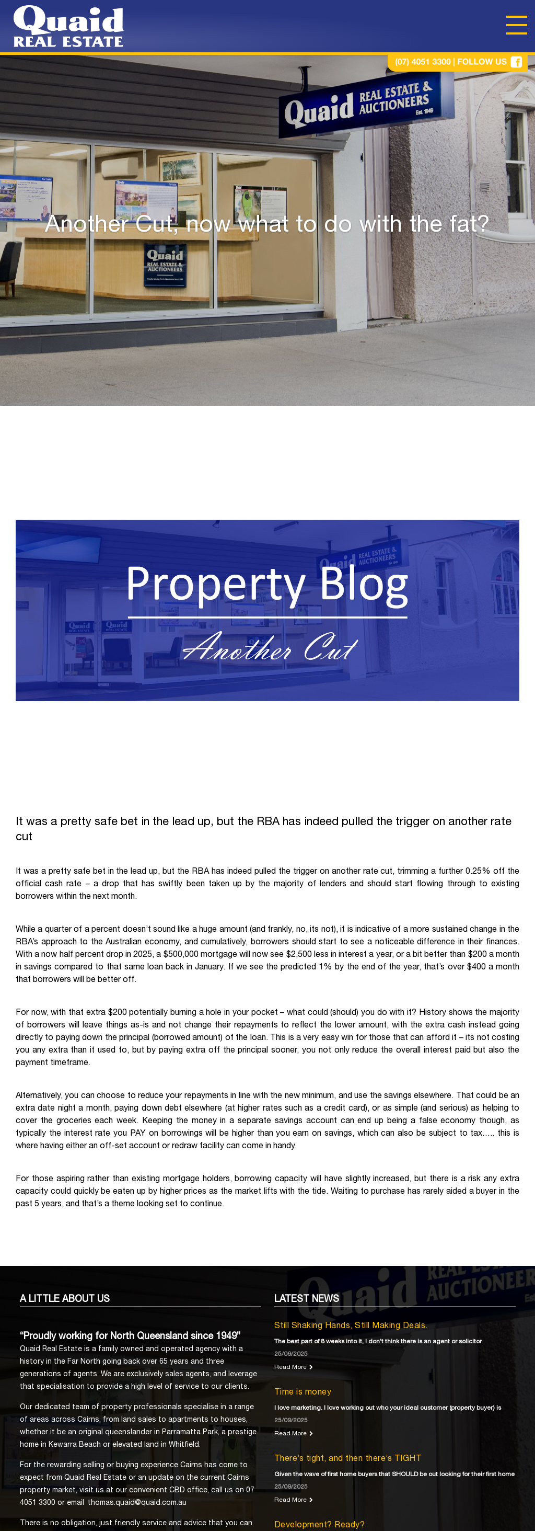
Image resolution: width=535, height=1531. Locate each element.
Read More (290, 1367)
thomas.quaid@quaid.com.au (137, 1503)
